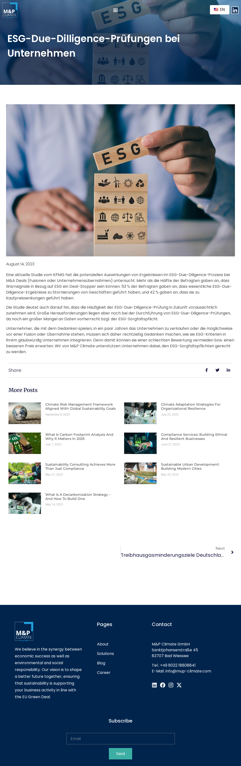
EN (219, 9)
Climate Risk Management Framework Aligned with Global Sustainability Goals (80, 406)
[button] (116, 10)
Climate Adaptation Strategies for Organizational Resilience (191, 406)
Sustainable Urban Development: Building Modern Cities (190, 466)
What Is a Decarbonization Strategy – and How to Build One (78, 496)
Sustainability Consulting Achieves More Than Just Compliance (80, 466)
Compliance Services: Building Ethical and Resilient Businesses (194, 436)
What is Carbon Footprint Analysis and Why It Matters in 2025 (79, 436)
